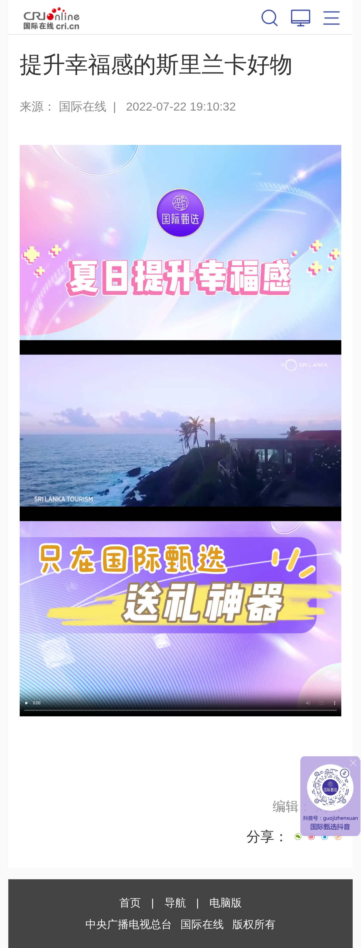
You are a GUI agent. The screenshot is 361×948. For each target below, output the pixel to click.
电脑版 (225, 903)
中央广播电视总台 (128, 924)
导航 (175, 903)
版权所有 (254, 924)
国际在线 (51, 17)
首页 (130, 903)
